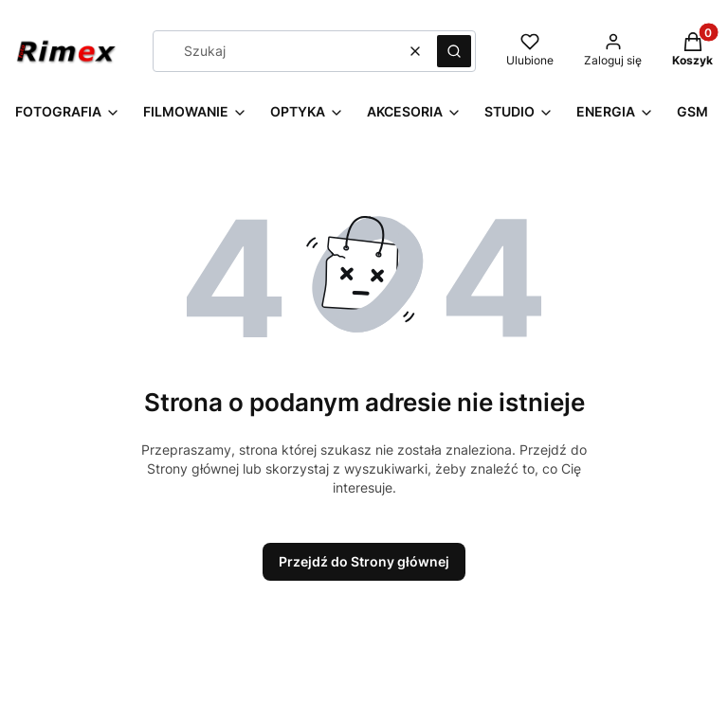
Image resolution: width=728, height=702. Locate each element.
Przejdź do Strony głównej (364, 561)
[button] (454, 51)
